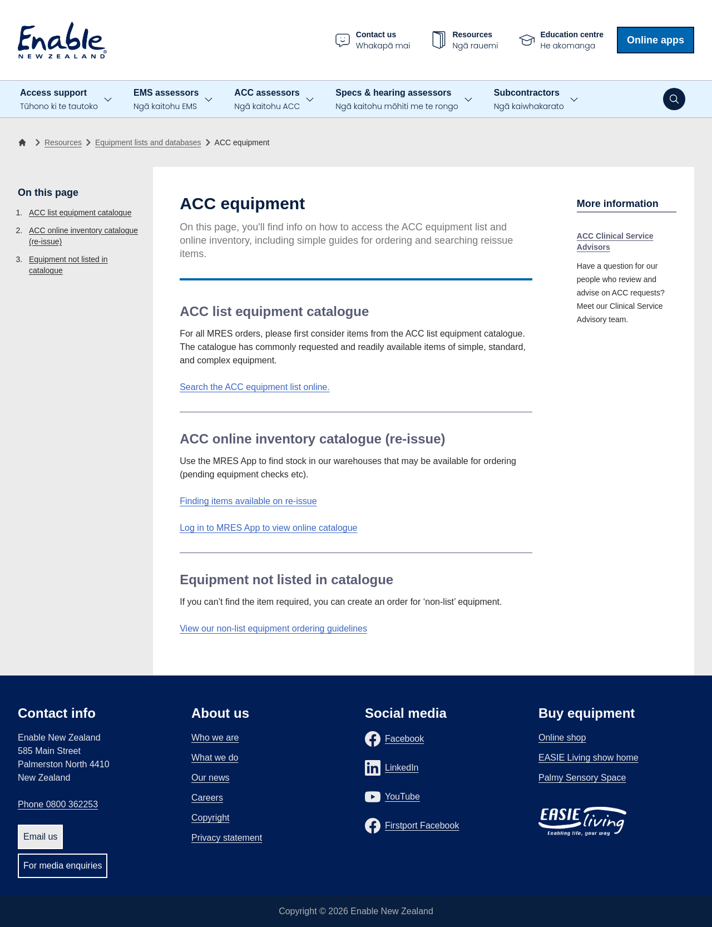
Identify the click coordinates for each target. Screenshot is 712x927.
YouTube (402, 796)
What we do (214, 757)
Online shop (562, 737)
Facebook (404, 738)
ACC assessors (267, 100)
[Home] (24, 142)
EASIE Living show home (588, 757)
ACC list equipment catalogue (80, 212)
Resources (63, 142)
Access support (59, 100)
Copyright (210, 817)
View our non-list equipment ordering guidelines (273, 628)
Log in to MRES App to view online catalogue (268, 527)
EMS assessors (166, 100)
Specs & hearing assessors (396, 100)
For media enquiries (62, 865)
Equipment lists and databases (148, 142)
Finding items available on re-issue (248, 501)
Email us (40, 836)
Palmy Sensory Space (582, 777)
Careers (207, 797)
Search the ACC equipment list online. (254, 387)
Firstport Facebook (422, 825)
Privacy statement (226, 837)
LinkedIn (402, 767)
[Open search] (674, 99)
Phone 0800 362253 (58, 804)
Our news (210, 777)
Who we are (215, 737)
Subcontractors (529, 100)
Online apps (655, 40)
